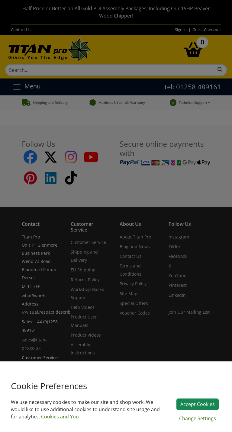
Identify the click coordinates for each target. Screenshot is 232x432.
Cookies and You (60, 416)
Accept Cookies (197, 404)
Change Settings (197, 418)
